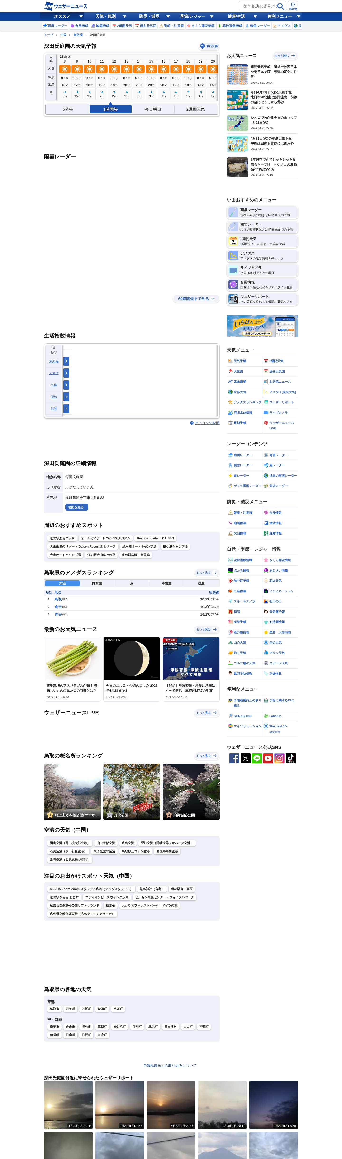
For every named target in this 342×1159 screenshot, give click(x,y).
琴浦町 (137, 1026)
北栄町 (153, 1026)
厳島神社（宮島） (152, 889)
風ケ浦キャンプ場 (175, 546)
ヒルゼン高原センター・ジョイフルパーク (164, 897)
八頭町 (118, 1009)
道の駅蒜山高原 (182, 889)
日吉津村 (170, 1026)
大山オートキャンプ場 (65, 555)
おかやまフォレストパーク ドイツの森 (149, 905)
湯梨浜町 (120, 1026)
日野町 (86, 1035)
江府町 (102, 1035)
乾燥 (54, 384)
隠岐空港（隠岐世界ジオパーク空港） (167, 843)
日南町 (70, 1035)
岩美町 (70, 1009)
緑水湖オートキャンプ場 (139, 546)
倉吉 (58, 607)
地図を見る (76, 507)
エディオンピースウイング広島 (106, 897)
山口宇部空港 (106, 843)
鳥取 (58, 599)
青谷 (58, 614)
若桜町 (86, 1009)
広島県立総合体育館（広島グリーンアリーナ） (82, 914)
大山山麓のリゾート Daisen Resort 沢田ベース (83, 546)
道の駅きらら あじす (64, 897)
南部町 (204, 1026)
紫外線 (54, 361)
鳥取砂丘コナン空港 (136, 851)
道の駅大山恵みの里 (101, 555)
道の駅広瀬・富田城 (136, 555)
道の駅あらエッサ (62, 538)
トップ (48, 35)
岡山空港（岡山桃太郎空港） (70, 843)
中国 (63, 35)
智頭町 (102, 1009)
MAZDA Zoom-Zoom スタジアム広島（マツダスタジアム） (91, 889)
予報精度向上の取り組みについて (170, 1066)
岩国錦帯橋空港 (167, 851)
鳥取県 (78, 35)
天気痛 (54, 373)
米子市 (54, 1026)
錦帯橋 (110, 905)
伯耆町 (54, 1035)
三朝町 (102, 1026)
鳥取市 (54, 1009)
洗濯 (54, 408)
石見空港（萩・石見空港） (68, 851)
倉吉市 (70, 1026)
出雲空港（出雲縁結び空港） (70, 859)
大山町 (188, 1026)
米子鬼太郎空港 (104, 851)
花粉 (54, 396)
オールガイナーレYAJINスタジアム (105, 538)
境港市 (86, 1026)
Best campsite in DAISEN (155, 538)
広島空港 (128, 843)
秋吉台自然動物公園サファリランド (74, 905)
